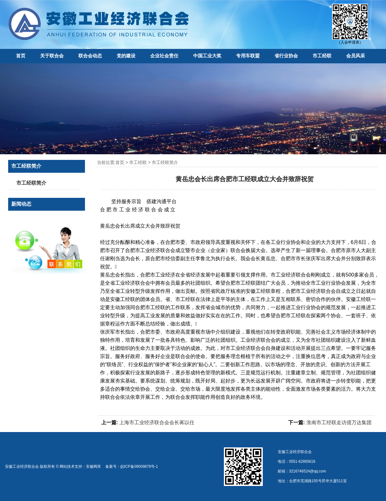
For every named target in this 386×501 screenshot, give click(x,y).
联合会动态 (90, 55)
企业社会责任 (164, 55)
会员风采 (355, 55)
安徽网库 (93, 466)
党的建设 (126, 55)
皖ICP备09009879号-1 (139, 466)
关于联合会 (52, 55)
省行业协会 (286, 55)
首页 (20, 55)
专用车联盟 (248, 55)
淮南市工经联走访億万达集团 (339, 422)
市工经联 (322, 55)
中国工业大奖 (207, 55)
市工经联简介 (165, 162)
